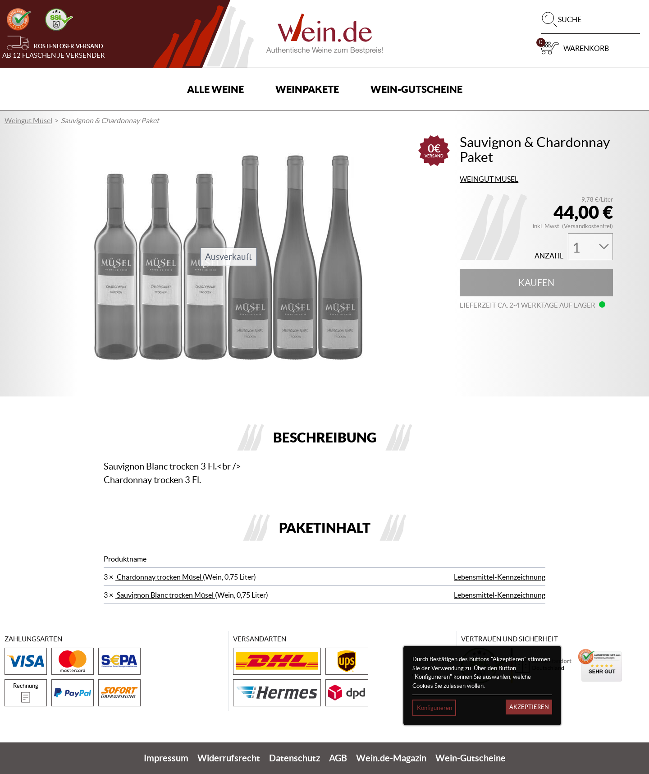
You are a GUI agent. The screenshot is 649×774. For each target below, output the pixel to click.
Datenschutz (294, 758)
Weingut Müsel (28, 120)
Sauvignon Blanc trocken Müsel (165, 595)
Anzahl (549, 256)
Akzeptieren (529, 707)
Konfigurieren (434, 708)
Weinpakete (307, 89)
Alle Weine (215, 89)
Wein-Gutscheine (416, 89)
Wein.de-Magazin (391, 758)
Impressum (166, 758)
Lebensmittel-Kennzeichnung (499, 577)
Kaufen (536, 283)
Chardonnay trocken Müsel (159, 577)
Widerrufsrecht (228, 758)
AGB (338, 758)
